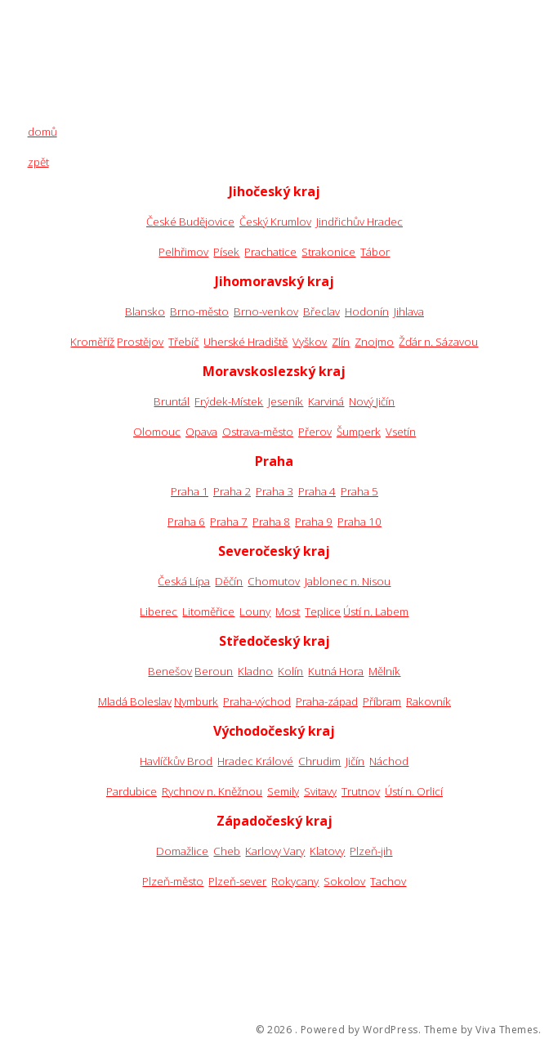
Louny (254, 611)
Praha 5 (359, 491)
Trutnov (360, 791)
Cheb (226, 851)
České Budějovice (190, 221)
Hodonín (367, 311)
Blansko (145, 311)
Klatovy (327, 851)
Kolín (290, 671)
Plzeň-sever (237, 881)
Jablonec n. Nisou (348, 581)
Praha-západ (327, 701)
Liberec (158, 611)
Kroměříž (92, 341)
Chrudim (319, 761)
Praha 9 (314, 521)
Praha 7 (229, 521)
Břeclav (321, 311)
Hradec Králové (255, 761)
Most (287, 611)
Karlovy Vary (275, 851)
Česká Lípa (184, 581)
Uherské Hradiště (245, 341)
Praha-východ (257, 701)
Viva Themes (506, 1030)
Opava (201, 431)
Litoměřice (208, 611)
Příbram (382, 701)
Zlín (341, 341)
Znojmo (374, 341)
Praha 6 (186, 521)
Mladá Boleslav (135, 701)
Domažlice (182, 851)
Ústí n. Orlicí (414, 791)
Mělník (384, 671)
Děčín (229, 581)
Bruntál (172, 401)
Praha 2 (232, 491)
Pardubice (131, 791)
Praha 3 (274, 491)
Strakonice (328, 251)
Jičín (355, 761)
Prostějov (140, 341)
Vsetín (401, 431)
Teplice (323, 611)
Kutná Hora (336, 671)
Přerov (315, 431)
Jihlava (409, 311)
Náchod (388, 761)
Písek (226, 251)
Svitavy (320, 791)
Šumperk (359, 431)
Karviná (326, 401)
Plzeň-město (172, 881)
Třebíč (183, 341)
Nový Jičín (372, 401)
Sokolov (344, 881)
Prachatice (270, 251)
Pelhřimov (183, 251)
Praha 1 (189, 491)
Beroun (213, 671)
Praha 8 (271, 521)
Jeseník (285, 401)
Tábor (375, 251)
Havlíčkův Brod (176, 761)
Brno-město (199, 311)
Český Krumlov (275, 221)
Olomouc (157, 431)
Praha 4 (317, 491)
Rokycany (295, 881)
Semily (283, 791)
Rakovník (428, 701)
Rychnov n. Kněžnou (212, 791)
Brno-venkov (266, 311)
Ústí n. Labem (375, 611)
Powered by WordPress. (361, 1030)
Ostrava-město (257, 431)
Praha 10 (359, 521)
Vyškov (309, 341)
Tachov (388, 881)
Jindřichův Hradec (359, 221)
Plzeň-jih (371, 851)
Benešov (170, 671)
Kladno (255, 671)
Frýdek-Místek (228, 401)
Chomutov (274, 581)
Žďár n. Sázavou (438, 341)
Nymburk (196, 701)
